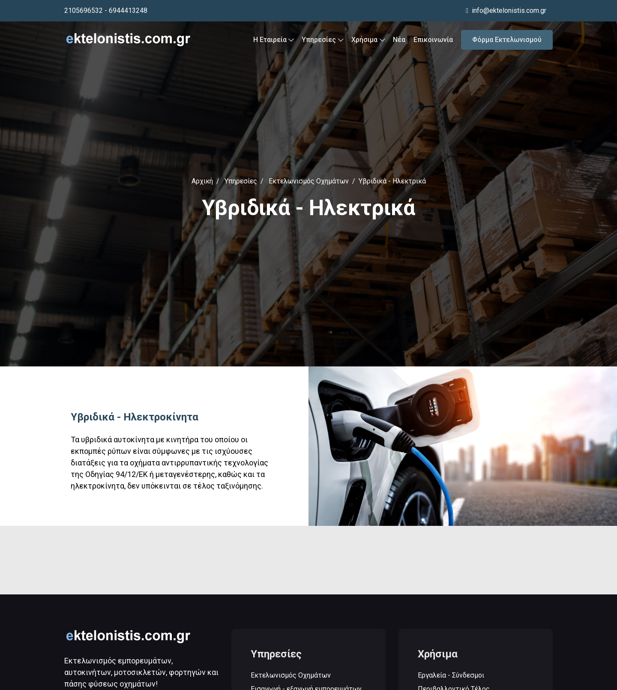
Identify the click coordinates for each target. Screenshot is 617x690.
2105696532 (83, 10)
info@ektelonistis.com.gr (506, 10)
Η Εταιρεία (273, 40)
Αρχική (202, 181)
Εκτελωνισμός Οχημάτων (309, 181)
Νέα (399, 40)
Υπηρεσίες (322, 40)
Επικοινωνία (433, 40)
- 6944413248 (126, 10)
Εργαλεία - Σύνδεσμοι (451, 676)
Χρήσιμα (368, 40)
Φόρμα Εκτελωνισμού (507, 40)
